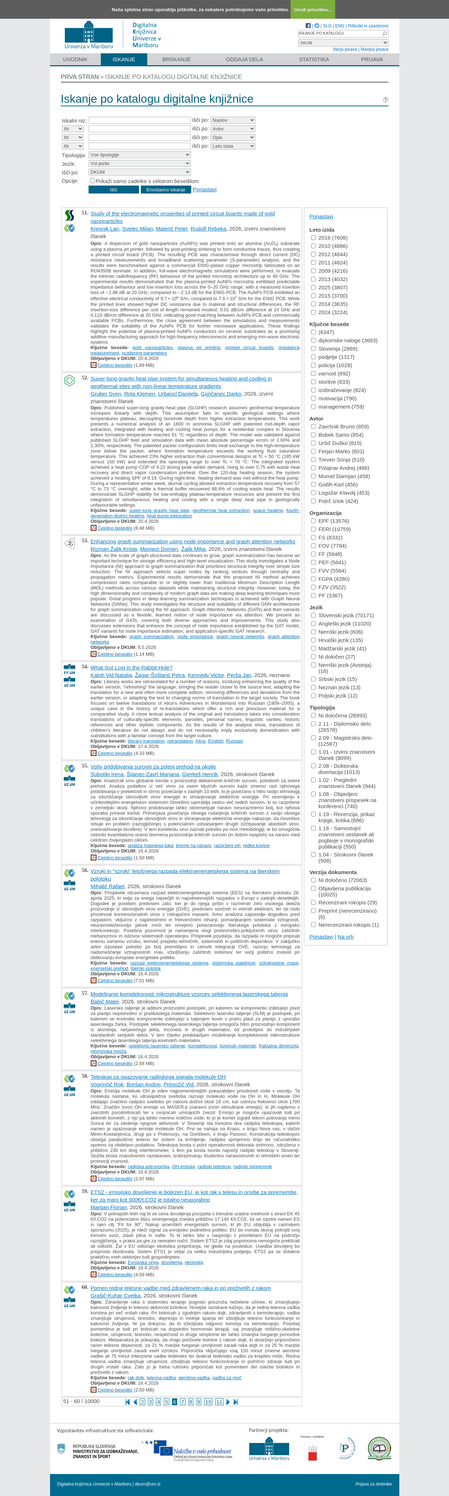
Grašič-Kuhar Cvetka (116, 1295)
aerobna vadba (194, 1377)
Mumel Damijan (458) (340, 476)
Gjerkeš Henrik (200, 774)
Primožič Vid (178, 1084)
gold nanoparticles (153, 347)
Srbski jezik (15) (334, 679)
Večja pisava (345, 49)
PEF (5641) (328, 562)
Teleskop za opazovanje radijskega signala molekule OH (158, 1077)
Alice (201, 741)
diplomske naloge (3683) (344, 340)
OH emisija (183, 1166)
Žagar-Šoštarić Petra (160, 675)
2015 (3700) (329, 296)
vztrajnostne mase (278, 963)
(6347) (322, 332)
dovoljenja (171, 1262)
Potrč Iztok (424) (334, 501)
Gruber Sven (106, 394)
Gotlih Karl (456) (334, 484)
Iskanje (124, 59)
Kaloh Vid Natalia (111, 675)
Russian (234, 741)
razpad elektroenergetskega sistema (169, 963)
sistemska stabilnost (233, 963)
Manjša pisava (375, 49)
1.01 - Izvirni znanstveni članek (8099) (343, 755)
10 (208, 1402)
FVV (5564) (328, 570)
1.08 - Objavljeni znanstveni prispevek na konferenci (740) (344, 800)
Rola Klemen (139, 394)
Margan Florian (109, 1207)
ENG (340, 25)
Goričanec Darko (221, 394)
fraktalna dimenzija (278, 1045)
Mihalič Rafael (108, 886)
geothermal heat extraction (221, 510)
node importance (195, 636)
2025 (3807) (329, 287)
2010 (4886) (329, 246)
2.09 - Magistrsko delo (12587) (341, 741)
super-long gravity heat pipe (159, 510)
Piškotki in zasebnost (368, 25)
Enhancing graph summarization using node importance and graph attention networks (193, 541)
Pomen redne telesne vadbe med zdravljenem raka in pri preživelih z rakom (181, 1288)
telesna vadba (161, 1377)
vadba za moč (227, 1377)
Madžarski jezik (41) (339, 648)
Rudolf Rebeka (208, 229)
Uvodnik (75, 59)
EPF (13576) (330, 521)
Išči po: (70, 172)
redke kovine (256, 845)
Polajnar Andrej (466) (340, 468)
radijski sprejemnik (252, 1166)
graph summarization (151, 636)
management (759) (337, 407)
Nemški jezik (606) (337, 632)
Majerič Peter (172, 229)
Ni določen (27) (333, 657)
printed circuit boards (249, 347)
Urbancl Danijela (178, 394)
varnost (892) (330, 373)
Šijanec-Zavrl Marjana (153, 774)
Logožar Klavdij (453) (340, 493)
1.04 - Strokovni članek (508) (342, 857)
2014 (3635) (329, 304)
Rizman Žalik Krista (114, 549)
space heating (268, 510)
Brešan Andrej (144, 1084)
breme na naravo (193, 845)
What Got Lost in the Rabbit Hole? (132, 667)
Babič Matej (105, 1001)
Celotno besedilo (115, 365)
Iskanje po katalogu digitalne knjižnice (173, 77)
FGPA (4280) (330, 579)
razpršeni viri (227, 845)
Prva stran (80, 77)
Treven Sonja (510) (338, 460)
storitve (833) (330, 382)
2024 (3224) (329, 312)
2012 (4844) (329, 254)
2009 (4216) (329, 271)
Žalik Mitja (193, 549)
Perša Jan (239, 675)
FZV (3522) (328, 587)
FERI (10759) (331, 529)
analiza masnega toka (150, 845)
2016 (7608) (329, 238)
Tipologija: (74, 155)
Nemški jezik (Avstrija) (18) (341, 668)
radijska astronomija (149, 1166)
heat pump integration (169, 515)
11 (219, 1402)
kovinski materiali (238, 1045)
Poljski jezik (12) (334, 696)
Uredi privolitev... (313, 9)
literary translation (146, 741)
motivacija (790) (334, 398)
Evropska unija (143, 1262)
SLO (327, 25)
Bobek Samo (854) (337, 435)
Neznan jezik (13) (336, 687)
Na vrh (346, 937)
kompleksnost (202, 1045)
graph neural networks (240, 636)
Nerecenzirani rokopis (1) (345, 925)
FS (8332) (327, 537)
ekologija (194, 1262)
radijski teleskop (214, 1166)
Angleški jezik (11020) (341, 623)
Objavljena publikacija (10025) (341, 891)
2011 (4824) (329, 262)
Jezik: (69, 164)
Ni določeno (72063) (339, 880)
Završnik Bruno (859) (340, 426)
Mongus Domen (159, 549)
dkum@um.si (147, 1484)
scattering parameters (144, 353)
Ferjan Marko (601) (338, 451)
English (216, 741)
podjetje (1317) (333, 357)
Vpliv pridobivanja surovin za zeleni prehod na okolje (153, 766)
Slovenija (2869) (334, 349)
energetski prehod (109, 968)
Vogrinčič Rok (107, 1084)
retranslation (180, 741)
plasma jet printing (199, 347)
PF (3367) (327, 595)
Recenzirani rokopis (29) (344, 902)
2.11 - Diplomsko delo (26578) (341, 727)
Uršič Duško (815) (336, 443)
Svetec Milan (137, 229)
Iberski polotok (146, 968)
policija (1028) (331, 365)
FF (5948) (326, 554)
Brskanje (176, 59)
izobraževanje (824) (338, 390)
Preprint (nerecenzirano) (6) (344, 914)
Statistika (314, 59)
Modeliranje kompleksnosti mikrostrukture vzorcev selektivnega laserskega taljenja (189, 994)
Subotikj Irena (107, 774)
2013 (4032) (329, 279)
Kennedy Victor (206, 675)
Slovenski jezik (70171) (342, 615)
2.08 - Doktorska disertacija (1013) (335, 769)
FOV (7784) (329, 546)
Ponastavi (205, 189)
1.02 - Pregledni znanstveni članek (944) (343, 783)
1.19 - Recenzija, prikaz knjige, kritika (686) (343, 817)
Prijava (372, 59)
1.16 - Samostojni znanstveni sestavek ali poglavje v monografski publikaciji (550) (342, 837)
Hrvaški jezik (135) (337, 640)
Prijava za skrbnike (374, 1484)
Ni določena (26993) (339, 715)
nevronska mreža (109, 1051)
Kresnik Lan (105, 229)
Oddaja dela (244, 59)
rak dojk (136, 1377)
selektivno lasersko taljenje (157, 1045)
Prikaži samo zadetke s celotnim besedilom (147, 181)
